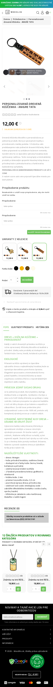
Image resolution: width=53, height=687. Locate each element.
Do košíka (27, 280)
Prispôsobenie (9, 200)
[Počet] (12, 280)
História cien (42, 327)
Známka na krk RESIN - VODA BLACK (21, 580)
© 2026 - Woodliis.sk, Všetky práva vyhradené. (26, 651)
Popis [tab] (6, 327)
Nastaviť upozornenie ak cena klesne (23, 302)
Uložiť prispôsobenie (39, 232)
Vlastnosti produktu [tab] (22, 327)
